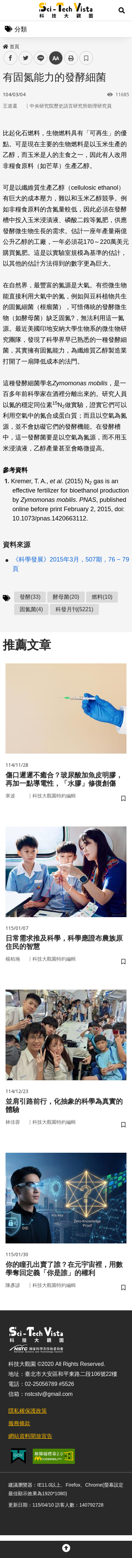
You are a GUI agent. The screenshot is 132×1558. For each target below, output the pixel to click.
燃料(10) (102, 597)
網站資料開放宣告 (30, 1436)
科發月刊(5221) (74, 609)
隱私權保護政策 (27, 1411)
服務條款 (19, 1423)
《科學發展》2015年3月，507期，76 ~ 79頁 (70, 564)
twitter (25, 58)
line (38, 58)
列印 (71, 58)
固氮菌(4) (31, 609)
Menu (10, 10)
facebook (10, 58)
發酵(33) (30, 597)
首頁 (11, 46)
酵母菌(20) (66, 597)
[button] (121, 10)
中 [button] (56, 58)
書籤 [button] (86, 58)
